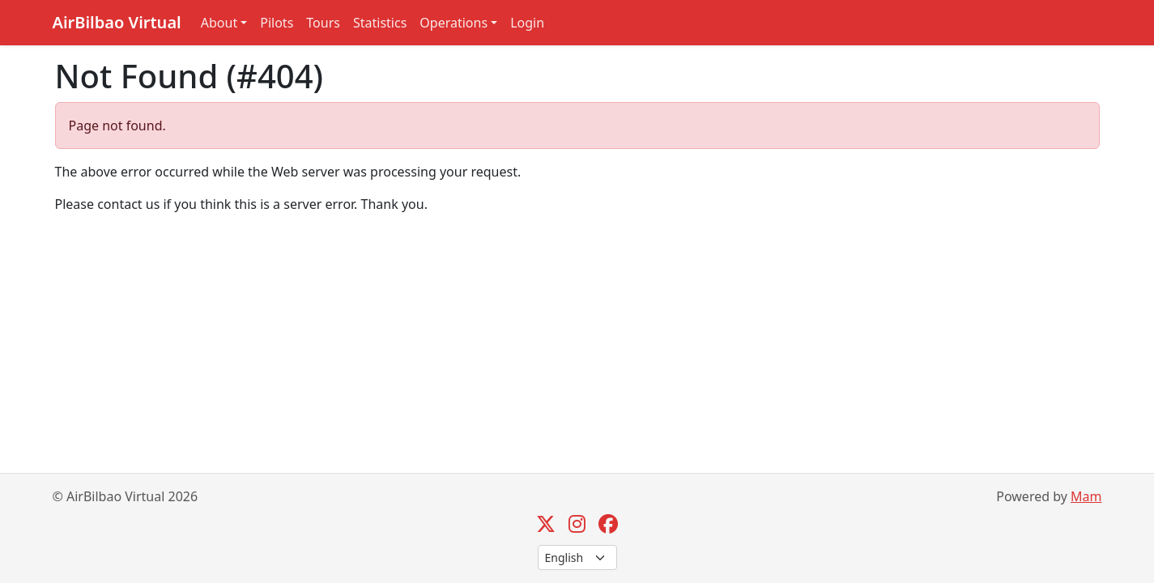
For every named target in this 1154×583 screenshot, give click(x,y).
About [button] (219, 23)
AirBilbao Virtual (117, 22)
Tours (323, 23)
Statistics (380, 23)
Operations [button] (453, 23)
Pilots (276, 23)
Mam (1086, 496)
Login (527, 23)
